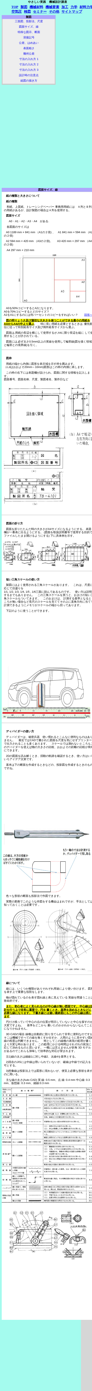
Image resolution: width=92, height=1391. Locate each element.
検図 (27, 11)
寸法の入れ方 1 (28, 59)
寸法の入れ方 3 (28, 69)
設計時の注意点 (29, 75)
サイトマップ (71, 11)
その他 (54, 11)
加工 (64, 7)
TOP (14, 7)
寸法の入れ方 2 (28, 64)
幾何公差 (28, 53)
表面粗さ (28, 48)
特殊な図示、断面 (29, 32)
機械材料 (36, 7)
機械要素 (52, 7)
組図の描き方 (28, 80)
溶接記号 (28, 37)
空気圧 (16, 11)
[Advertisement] (29, 110)
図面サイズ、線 (29, 26)
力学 (73, 7)
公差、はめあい (29, 42)
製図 (23, 7)
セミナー (40, 11)
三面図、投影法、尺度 (29, 21)
